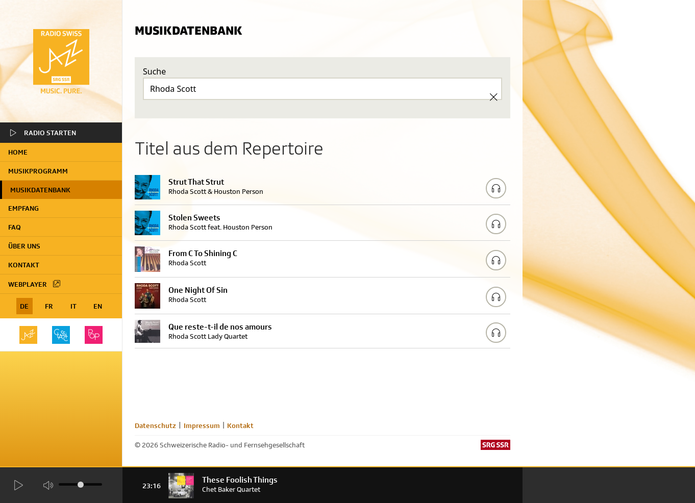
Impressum (202, 425)
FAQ (14, 227)
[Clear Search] (493, 97)
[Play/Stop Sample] (496, 188)
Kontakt (23, 265)
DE (24, 306)
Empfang (23, 208)
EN (97, 306)
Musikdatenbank (40, 190)
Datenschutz (155, 425)
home (18, 152)
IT (73, 306)
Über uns (24, 246)
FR (49, 306)
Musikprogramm (38, 171)
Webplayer (34, 284)
